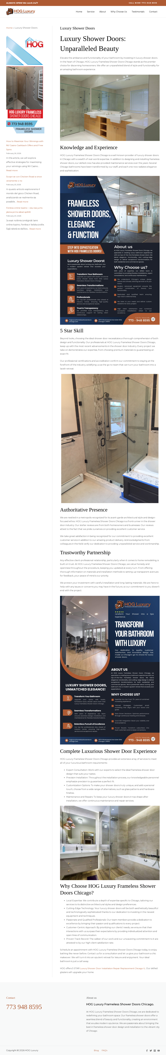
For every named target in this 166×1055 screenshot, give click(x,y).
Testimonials (139, 11)
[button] (143, 3)
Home (82, 11)
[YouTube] (158, 1050)
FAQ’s (104, 1050)
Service (93, 11)
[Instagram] (155, 1050)
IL (146, 968)
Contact (153, 11)
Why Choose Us (120, 11)
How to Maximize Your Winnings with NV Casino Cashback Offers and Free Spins (25, 145)
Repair (117, 968)
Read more (12, 170)
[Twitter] (151, 1050)
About (104, 11)
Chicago (140, 968)
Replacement (129, 968)
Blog (96, 1050)
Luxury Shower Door (91, 968)
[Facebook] (147, 1050)
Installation (108, 968)
